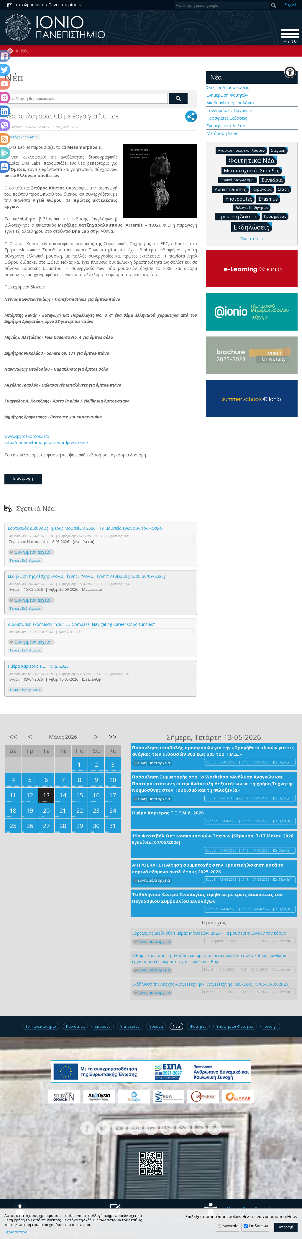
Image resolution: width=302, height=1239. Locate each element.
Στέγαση (279, 150)
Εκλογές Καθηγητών (252, 207)
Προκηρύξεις (276, 216)
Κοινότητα (75, 1026)
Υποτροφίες (240, 198)
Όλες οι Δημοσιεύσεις (227, 87)
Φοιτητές (198, 1026)
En (291, 4)
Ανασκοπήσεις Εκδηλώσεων (242, 150)
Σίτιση (284, 189)
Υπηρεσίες (129, 1026)
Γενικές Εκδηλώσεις (22, 137)
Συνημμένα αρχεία (32, 552)
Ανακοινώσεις (232, 189)
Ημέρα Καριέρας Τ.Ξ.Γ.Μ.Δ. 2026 (38, 666)
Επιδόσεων (258, 1225)
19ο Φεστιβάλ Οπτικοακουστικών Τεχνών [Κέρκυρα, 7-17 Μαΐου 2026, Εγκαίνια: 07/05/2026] (213, 839)
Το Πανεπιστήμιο (40, 1026)
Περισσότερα (15, 1232)
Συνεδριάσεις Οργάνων (229, 110)
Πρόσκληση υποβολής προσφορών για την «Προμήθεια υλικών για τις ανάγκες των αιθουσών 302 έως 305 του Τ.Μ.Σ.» (213, 751)
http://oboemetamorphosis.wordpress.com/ (46, 442)
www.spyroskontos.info (27, 436)
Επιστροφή (23, 478)
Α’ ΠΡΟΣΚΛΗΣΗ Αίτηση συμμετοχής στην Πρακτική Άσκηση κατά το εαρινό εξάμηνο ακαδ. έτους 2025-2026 (208, 868)
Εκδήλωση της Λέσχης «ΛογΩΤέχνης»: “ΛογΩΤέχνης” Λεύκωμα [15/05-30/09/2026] (86, 576)
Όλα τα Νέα (251, 238)
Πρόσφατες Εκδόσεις (226, 118)
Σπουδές (102, 1026)
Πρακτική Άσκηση (238, 216)
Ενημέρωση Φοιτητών (227, 95)
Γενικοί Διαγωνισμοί (239, 179)
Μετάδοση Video (222, 133)
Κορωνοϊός (263, 189)
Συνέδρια (273, 179)
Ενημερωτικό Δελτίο (225, 125)
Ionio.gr (270, 1026)
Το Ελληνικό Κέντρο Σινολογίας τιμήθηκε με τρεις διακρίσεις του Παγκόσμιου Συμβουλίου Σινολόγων (207, 897)
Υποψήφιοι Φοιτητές (235, 1026)
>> (113, 736)
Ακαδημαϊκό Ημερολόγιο (230, 102)
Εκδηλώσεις (253, 226)
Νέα (25, 51)
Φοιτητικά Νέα (253, 160)
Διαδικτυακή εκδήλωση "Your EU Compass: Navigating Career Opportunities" (81, 624)
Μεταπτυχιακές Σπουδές (253, 170)
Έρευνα (156, 1026)
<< (13, 736)
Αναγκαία (231, 1225)
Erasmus (269, 198)
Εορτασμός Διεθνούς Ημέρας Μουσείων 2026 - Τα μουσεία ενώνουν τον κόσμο (85, 528)
